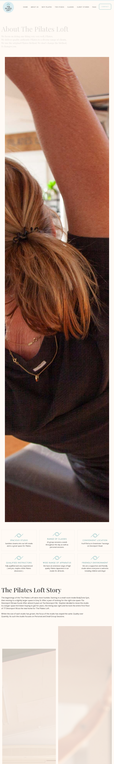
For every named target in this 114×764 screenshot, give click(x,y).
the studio (59, 7)
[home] (8, 7)
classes (70, 7)
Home (25, 7)
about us (35, 7)
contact (105, 7)
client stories (83, 7)
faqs (94, 7)
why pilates (47, 7)
